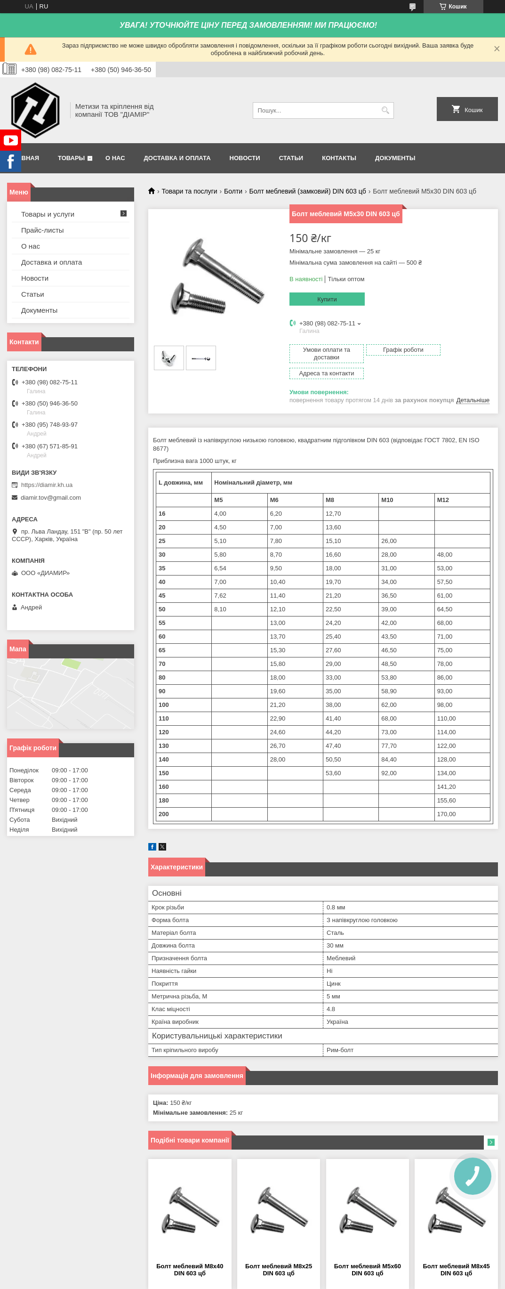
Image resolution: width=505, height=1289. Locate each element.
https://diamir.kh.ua (46, 484)
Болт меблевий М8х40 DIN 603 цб (189, 1254)
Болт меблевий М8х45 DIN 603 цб (456, 1254)
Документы (395, 158)
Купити (327, 299)
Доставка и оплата (177, 158)
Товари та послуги (189, 191)
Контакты (339, 158)
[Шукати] (385, 110)
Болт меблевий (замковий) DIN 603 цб (307, 191)
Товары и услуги (47, 214)
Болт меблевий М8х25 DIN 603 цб (278, 1254)
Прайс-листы (42, 230)
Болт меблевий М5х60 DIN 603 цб (367, 1254)
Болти (233, 191)
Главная (24, 158)
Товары (71, 158)
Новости (245, 158)
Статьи (291, 158)
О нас (115, 158)
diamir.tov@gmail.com (51, 497)
